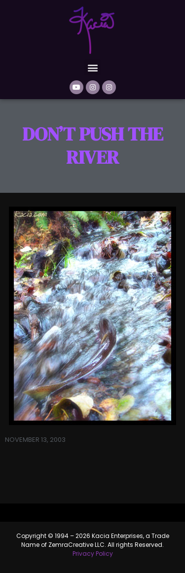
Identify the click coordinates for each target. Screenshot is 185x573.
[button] (92, 67)
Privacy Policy (93, 553)
